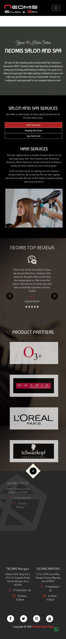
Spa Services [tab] (33, 136)
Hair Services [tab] (33, 125)
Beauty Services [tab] (33, 130)
